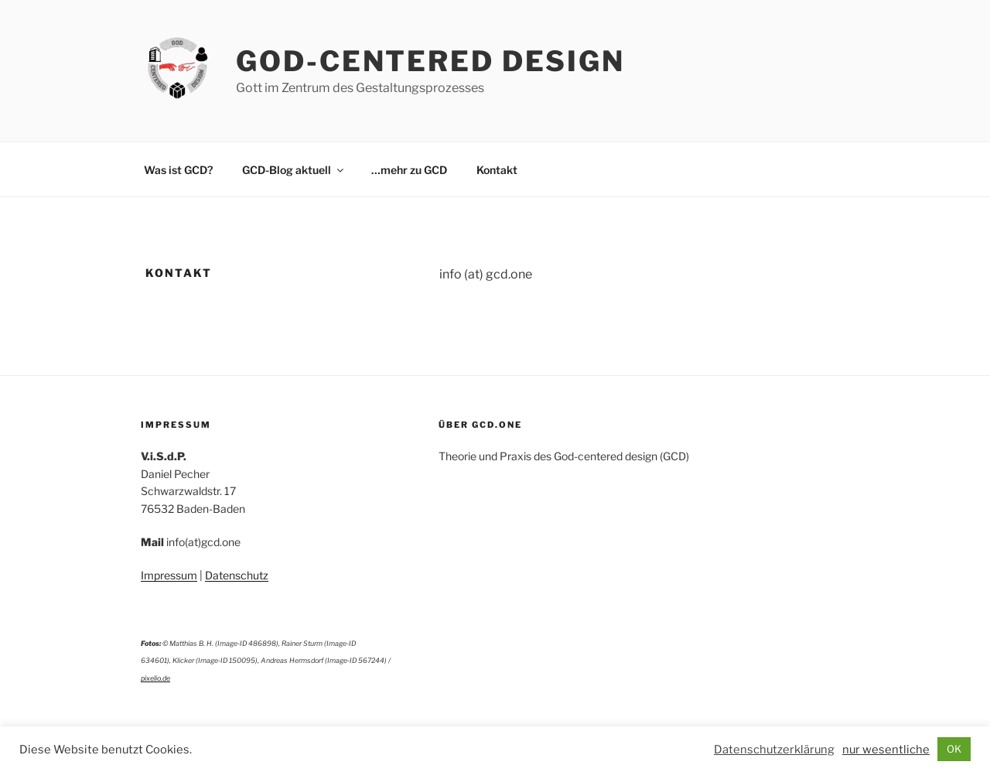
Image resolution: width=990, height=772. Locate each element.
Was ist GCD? (178, 169)
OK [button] (954, 749)
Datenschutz (236, 575)
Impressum (169, 575)
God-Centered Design (430, 61)
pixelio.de (155, 678)
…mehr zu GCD (409, 169)
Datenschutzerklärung (774, 750)
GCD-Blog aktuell (294, 169)
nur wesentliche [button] (886, 750)
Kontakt (496, 169)
